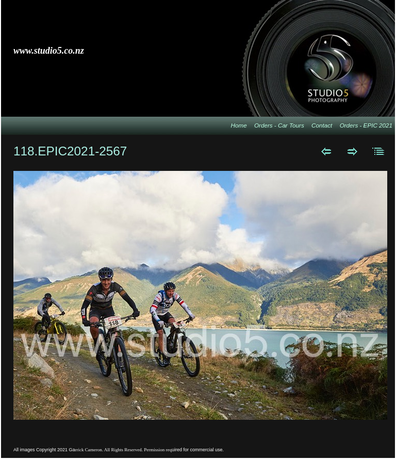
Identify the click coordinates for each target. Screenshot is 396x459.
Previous (326, 151)
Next (352, 151)
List (378, 151)
